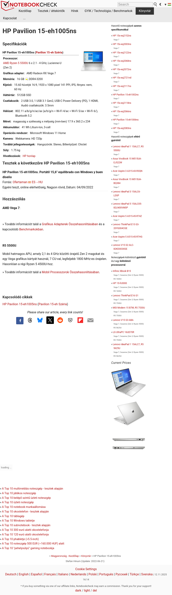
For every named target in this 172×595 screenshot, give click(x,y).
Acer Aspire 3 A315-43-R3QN (127, 171)
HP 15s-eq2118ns (122, 103)
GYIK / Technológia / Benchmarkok (109, 11)
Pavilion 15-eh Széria (49, 52)
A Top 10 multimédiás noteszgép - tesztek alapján (32, 488)
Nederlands (78, 574)
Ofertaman (20, 182)
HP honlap (29, 156)
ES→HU (37, 182)
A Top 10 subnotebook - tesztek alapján (26, 525)
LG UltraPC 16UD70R (123, 332)
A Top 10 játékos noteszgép (19, 493)
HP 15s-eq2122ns (122, 52)
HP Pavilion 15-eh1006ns (126, 119)
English (24, 574)
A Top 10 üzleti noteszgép (18, 502)
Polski (93, 574)
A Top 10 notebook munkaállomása (23, 507)
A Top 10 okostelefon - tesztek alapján (25, 511)
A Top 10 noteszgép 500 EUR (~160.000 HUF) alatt (33, 543)
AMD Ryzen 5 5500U (15, 63)
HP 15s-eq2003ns (122, 44)
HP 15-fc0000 (120, 283)
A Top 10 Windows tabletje (18, 520)
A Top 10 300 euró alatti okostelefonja (25, 530)
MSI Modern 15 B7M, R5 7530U (129, 307)
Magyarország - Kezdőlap (65, 556)
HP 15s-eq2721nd (122, 77)
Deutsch (10, 574)
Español (36, 574)
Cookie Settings (86, 569)
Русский (122, 574)
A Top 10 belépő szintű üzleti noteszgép (26, 498)
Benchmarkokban (31, 229)
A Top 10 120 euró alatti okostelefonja (25, 534)
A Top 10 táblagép (13, 516)
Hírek (74, 11)
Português (106, 574)
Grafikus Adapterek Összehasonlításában (70, 224)
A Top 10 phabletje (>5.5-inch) (20, 539)
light (87, 590)
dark (78, 590)
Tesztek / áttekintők (51, 11)
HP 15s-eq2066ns (122, 111)
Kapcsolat (10, 18)
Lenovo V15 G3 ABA (123, 320)
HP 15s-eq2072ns (122, 69)
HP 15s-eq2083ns (122, 128)
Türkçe (134, 574)
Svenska (147, 574)
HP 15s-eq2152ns (122, 35)
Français (50, 574)
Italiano (63, 574)
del (95, 590)
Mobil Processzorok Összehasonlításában (70, 272)
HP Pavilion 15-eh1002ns (126, 94)
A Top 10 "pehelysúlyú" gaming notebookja (28, 548)
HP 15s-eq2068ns (122, 61)
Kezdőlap (25, 11)
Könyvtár (145, 11)
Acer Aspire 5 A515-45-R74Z (127, 216)
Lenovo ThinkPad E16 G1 (126, 295)
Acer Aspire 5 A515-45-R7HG (127, 236)
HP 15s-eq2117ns (122, 86)
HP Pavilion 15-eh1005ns (20, 304)
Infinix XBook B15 (122, 271)
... (24, 18)
